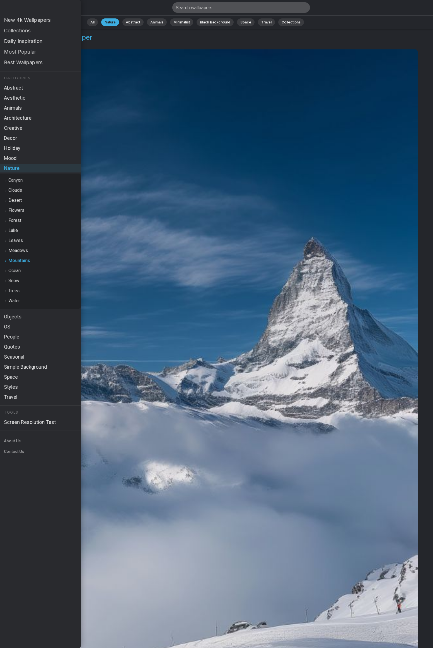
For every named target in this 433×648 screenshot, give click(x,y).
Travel (266, 22)
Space (245, 22)
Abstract (133, 22)
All (92, 22)
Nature (110, 22)
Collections (291, 22)
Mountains (46, 44)
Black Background (215, 22)
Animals (156, 22)
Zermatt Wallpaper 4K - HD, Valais (33, 9)
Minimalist (181, 22)
